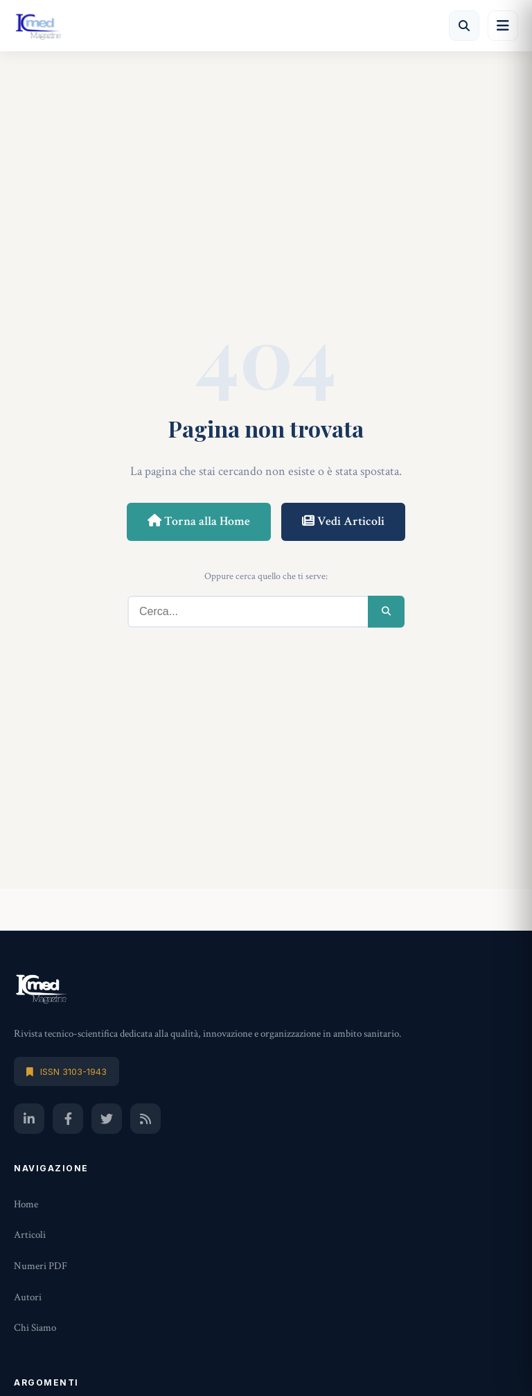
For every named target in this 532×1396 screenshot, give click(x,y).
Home (26, 1204)
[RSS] (145, 1118)
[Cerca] (464, 25)
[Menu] (503, 25)
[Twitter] (106, 1118)
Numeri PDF (40, 1266)
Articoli (30, 1234)
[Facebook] (68, 1118)
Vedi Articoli (343, 521)
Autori (28, 1297)
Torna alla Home (199, 521)
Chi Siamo (35, 1327)
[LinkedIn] (29, 1118)
